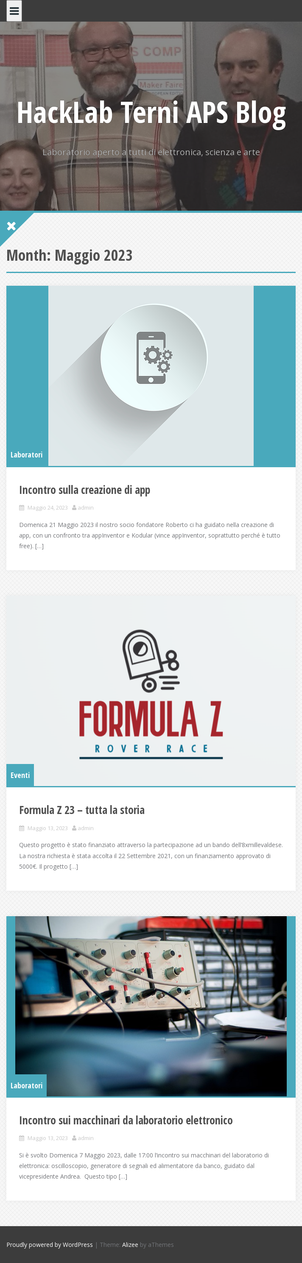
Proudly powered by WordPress (49, 1245)
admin (86, 507)
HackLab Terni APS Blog (151, 111)
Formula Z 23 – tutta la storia (82, 809)
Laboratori (26, 454)
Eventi (20, 775)
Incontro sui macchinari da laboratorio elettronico (126, 1120)
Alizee (130, 1245)
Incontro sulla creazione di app (84, 489)
